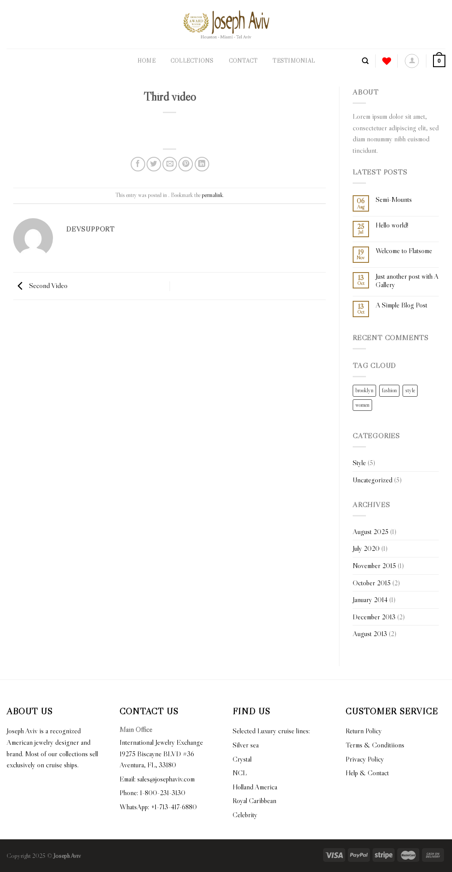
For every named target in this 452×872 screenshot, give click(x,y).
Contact (243, 60)
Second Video (40, 285)
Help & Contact (367, 772)
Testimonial (293, 60)
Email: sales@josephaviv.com (157, 778)
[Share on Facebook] (138, 164)
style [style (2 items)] (410, 390)
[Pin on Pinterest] (185, 164)
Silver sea (246, 744)
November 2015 (374, 565)
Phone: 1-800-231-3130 (152, 792)
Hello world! (392, 225)
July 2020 (366, 548)
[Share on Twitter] (154, 164)
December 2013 (374, 616)
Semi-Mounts (394, 199)
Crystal (242, 758)
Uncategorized (372, 479)
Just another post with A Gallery (407, 280)
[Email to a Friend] (169, 164)
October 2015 (372, 582)
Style (359, 462)
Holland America (255, 786)
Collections (192, 60)
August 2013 (370, 633)
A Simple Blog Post (401, 305)
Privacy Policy (365, 758)
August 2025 (370, 531)
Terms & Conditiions (375, 744)
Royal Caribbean (254, 800)
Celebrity (245, 814)
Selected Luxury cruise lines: (271, 730)
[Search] (365, 61)
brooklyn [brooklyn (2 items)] (364, 390)
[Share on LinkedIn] (202, 164)
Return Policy (364, 730)
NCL (240, 772)
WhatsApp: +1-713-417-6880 (158, 806)
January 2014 (370, 599)
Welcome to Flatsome (404, 250)
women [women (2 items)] (362, 405)
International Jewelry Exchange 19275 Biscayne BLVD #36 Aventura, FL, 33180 (161, 753)
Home (146, 60)
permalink (212, 195)
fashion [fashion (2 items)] (389, 390)
